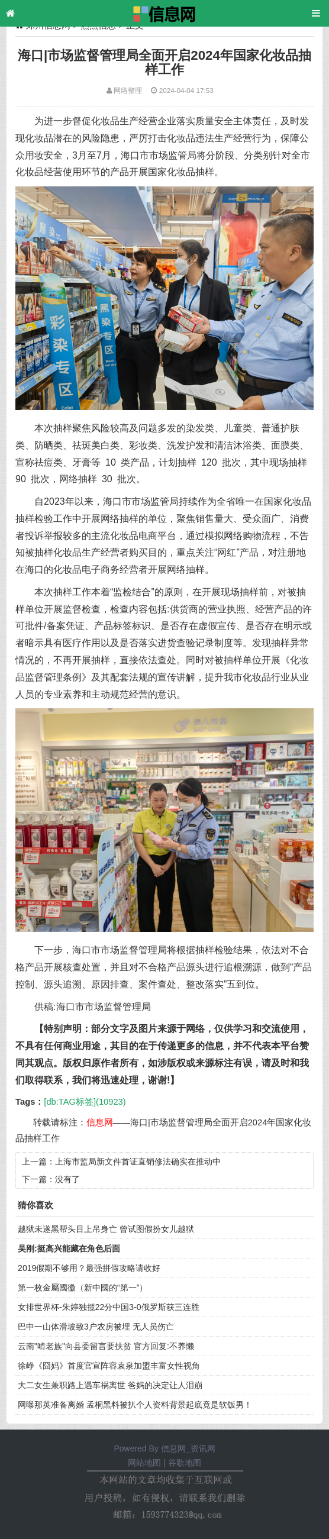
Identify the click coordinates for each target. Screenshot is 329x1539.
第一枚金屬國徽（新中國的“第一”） (82, 1287)
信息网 (99, 1122)
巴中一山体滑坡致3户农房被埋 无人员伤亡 (96, 1326)
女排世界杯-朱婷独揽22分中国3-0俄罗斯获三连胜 (108, 1307)
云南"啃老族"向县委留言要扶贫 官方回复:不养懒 (106, 1346)
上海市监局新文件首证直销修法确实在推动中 (138, 1161)
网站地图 (144, 1462)
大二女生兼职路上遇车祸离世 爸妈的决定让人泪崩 (110, 1385)
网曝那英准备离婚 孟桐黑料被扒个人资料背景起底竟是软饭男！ (135, 1404)
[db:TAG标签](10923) (84, 1101)
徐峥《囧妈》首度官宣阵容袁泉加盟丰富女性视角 (109, 1365)
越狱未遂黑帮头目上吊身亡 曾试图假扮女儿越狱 (106, 1229)
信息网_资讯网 (188, 1448)
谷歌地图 (184, 1462)
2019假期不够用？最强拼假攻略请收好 (89, 1268)
